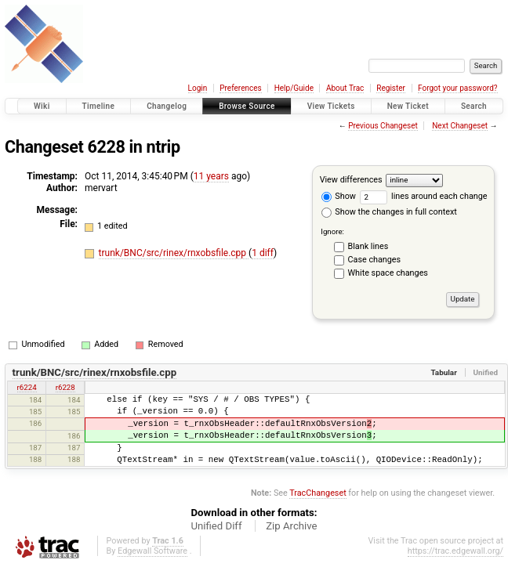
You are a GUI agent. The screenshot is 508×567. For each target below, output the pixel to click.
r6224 (27, 387)
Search (474, 106)
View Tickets (331, 106)
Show (338, 196)
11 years (211, 176)
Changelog (167, 106)
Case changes (374, 260)
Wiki (42, 106)
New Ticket (408, 106)
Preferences (240, 88)
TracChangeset (317, 493)
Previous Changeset (383, 125)
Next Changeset (460, 125)
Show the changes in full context (389, 212)
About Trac (345, 88)
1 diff (263, 252)
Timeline (98, 106)
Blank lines (368, 246)
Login (198, 88)
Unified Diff (215, 526)
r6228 (65, 387)
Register (390, 88)
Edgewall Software (152, 551)
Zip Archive (291, 526)
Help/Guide (294, 88)
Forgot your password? (458, 88)
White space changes (388, 273)
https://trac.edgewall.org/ (455, 551)
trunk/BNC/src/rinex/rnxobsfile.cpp (174, 252)
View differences (351, 180)
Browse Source (247, 106)
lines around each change (424, 196)
